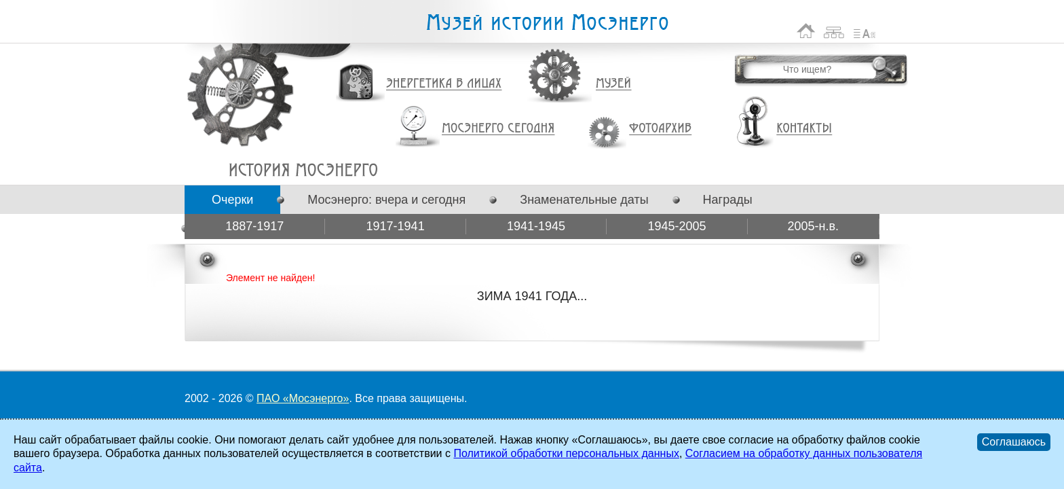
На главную (806, 30)
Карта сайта (834, 30)
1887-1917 (254, 226)
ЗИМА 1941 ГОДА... (303, 170)
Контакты (804, 128)
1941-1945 (536, 226)
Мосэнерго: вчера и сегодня (386, 199)
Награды (728, 199)
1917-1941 (395, 226)
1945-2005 (676, 226)
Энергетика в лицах (444, 84)
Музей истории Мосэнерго (546, 23)
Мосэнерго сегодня (498, 128)
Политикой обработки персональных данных (566, 453)
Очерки (232, 199)
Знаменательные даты (584, 199)
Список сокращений (864, 30)
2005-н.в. (813, 226)
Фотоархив (660, 129)
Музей (614, 83)
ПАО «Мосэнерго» (302, 398)
